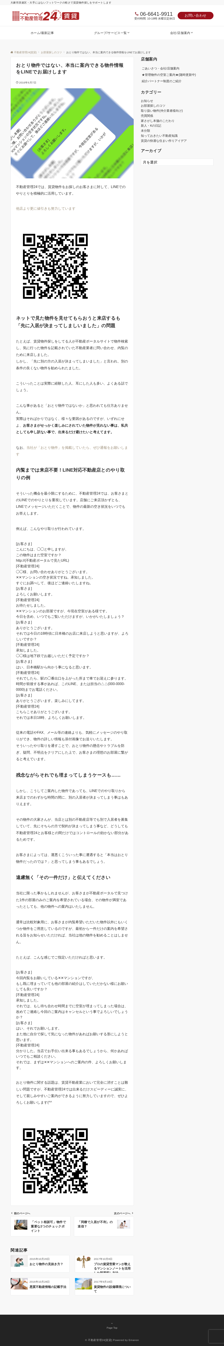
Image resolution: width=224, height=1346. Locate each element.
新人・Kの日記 (151, 125)
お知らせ (147, 101)
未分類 (145, 130)
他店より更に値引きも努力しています (45, 208)
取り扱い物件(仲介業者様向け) (162, 110)
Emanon (134, 1340)
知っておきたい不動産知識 (159, 135)
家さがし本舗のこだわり (158, 121)
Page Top (112, 1325)
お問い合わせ (195, 15)
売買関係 (147, 115)
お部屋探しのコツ (153, 105)
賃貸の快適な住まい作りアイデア (164, 140)
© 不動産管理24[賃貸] (98, 1340)
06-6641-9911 (156, 14)
